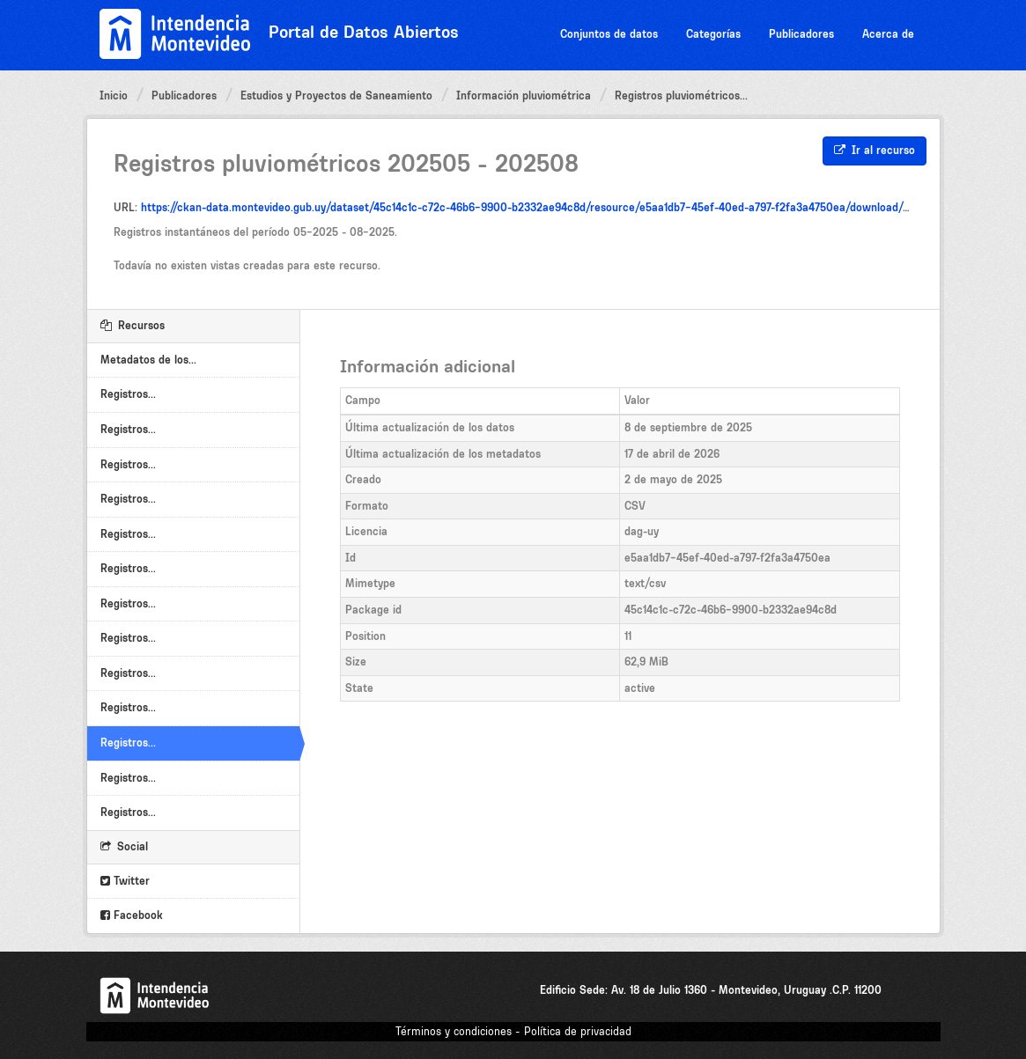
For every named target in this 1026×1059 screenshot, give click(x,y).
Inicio (114, 95)
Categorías (713, 33)
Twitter (125, 880)
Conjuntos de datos (609, 33)
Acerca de (888, 33)
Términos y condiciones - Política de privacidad (513, 1031)
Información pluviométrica (523, 95)
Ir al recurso (874, 150)
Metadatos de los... (148, 359)
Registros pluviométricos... (681, 95)
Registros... (128, 394)
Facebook (131, 915)
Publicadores (801, 33)
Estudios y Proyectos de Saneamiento (336, 95)
